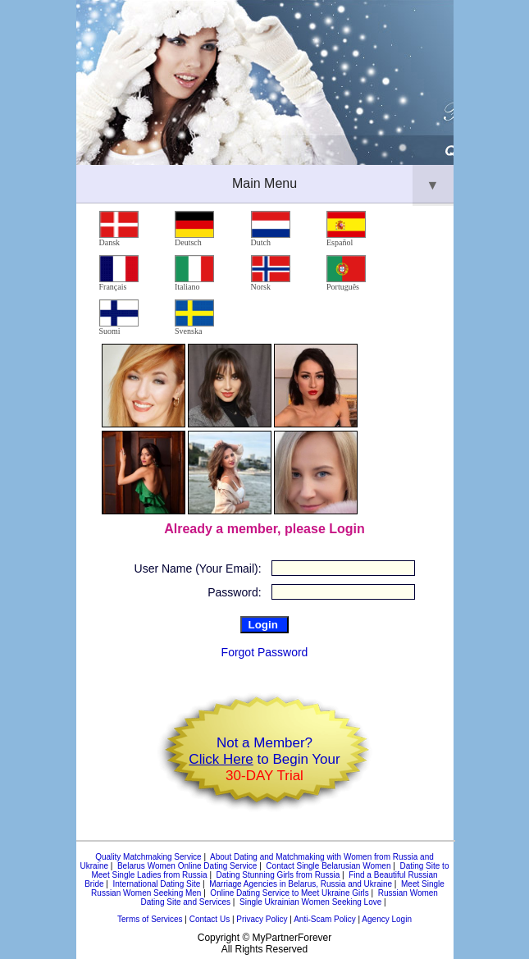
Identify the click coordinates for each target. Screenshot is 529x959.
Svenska (194, 317)
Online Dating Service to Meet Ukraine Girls (289, 892)
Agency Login (387, 919)
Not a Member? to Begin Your (264, 759)
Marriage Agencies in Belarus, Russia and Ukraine (300, 883)
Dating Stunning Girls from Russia (278, 874)
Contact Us (209, 919)
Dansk (119, 229)
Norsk (270, 273)
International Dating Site (156, 883)
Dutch (270, 229)
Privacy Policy (261, 919)
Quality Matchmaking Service (148, 856)
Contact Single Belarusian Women (328, 865)
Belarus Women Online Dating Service (187, 865)
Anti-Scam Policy (325, 919)
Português (346, 273)
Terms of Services (149, 919)
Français (119, 273)
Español (346, 229)
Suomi (119, 317)
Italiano (194, 273)
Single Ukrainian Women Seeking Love (310, 901)
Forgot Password (264, 652)
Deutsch (194, 229)
